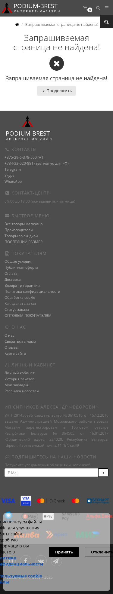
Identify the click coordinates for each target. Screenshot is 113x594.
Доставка (13, 279)
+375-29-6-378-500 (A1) (25, 157)
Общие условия (19, 261)
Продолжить (56, 90)
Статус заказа (17, 309)
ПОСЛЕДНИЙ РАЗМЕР (23, 241)
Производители (19, 229)
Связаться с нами (20, 341)
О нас (9, 335)
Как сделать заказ (20, 303)
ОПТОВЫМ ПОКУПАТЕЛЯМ (28, 315)
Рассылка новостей (22, 390)
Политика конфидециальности (32, 291)
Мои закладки (17, 384)
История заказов (19, 378)
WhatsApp (13, 181)
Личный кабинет (20, 372)
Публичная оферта (21, 267)
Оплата (11, 273)
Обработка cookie (20, 297)
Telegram (13, 169)
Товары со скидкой (21, 235)
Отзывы (11, 347)
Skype (9, 175)
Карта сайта (15, 353)
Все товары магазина (24, 223)
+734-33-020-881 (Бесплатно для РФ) (37, 163)
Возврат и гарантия (22, 285)
